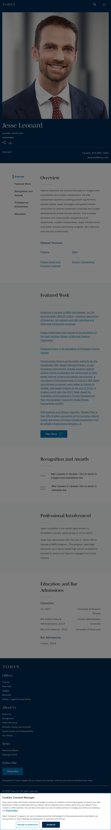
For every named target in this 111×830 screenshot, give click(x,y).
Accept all (51, 825)
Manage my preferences (28, 825)
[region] (55, 811)
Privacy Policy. (12, 810)
